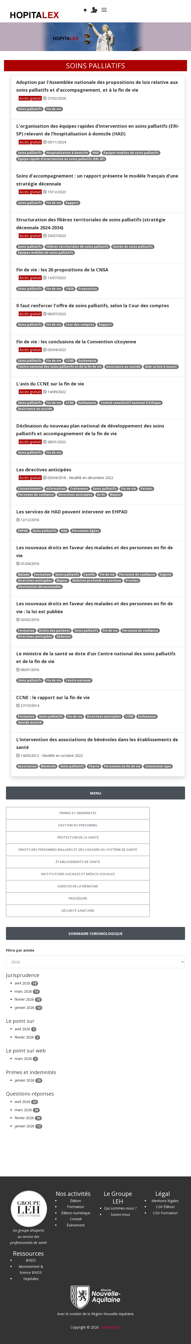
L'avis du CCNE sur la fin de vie (50, 384)
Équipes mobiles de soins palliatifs (131, 153)
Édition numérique (75, 1213)
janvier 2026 (28, 1007)
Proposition (87, 289)
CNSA (70, 289)
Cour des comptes (80, 324)
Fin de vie (53, 109)
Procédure (78, 898)
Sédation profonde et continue (96, 580)
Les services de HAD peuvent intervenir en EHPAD (72, 512)
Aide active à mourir (161, 367)
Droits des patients (54, 630)
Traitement (79, 489)
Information (55, 489)
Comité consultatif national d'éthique (131, 403)
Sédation (63, 636)
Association (27, 766)
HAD (96, 153)
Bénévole (48, 766)
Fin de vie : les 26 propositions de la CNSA (62, 270)
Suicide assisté (30, 722)
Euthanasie (87, 361)
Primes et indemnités (77, 813)
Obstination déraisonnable (39, 587)
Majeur (115, 494)
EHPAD (23, 531)
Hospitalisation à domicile (67, 153)
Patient (146, 489)
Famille (89, 574)
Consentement (30, 489)
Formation (42, 574)
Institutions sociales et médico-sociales (78, 874)
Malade (24, 574)
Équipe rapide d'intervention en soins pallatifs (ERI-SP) (61, 159)
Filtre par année (20, 950)
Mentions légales (165, 1200)
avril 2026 (26, 983)
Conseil (76, 1219)
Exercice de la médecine (78, 886)
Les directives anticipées (43, 470)
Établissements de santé (78, 861)
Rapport (72, 203)
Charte (94, 766)
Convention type (158, 766)
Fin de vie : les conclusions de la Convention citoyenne (76, 342)
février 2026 (28, 999)
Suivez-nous (120, 1214)
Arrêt (101, 494)
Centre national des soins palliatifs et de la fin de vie (60, 367)
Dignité (165, 574)
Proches (132, 580)
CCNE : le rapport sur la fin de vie (53, 697)
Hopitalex (31, 1278)
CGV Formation (165, 1213)
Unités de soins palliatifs (133, 246)
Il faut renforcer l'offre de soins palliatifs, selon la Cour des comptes (92, 305)
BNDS (31, 1260)
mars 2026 (27, 991)
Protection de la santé (78, 837)
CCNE (70, 361)
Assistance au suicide (123, 367)
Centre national (78, 680)
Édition (75, 1200)
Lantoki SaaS (110, 1327)
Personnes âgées (85, 531)
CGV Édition (165, 1206)
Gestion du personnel (77, 825)
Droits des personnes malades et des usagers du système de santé (78, 849)
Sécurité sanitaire (77, 910)
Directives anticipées (75, 494)
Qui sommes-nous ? (120, 1208)
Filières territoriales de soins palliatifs (77, 246)
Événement (76, 1225)
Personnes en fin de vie (122, 766)
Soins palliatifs (30, 109)
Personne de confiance (36, 494)
